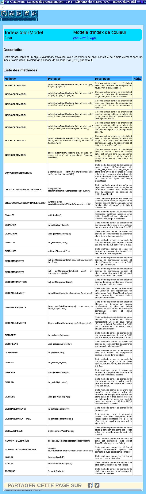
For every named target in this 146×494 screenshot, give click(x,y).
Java (69, 1)
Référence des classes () (92, 1)
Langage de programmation (45, 1)
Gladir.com (17, 1)
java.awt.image (84, 38)
